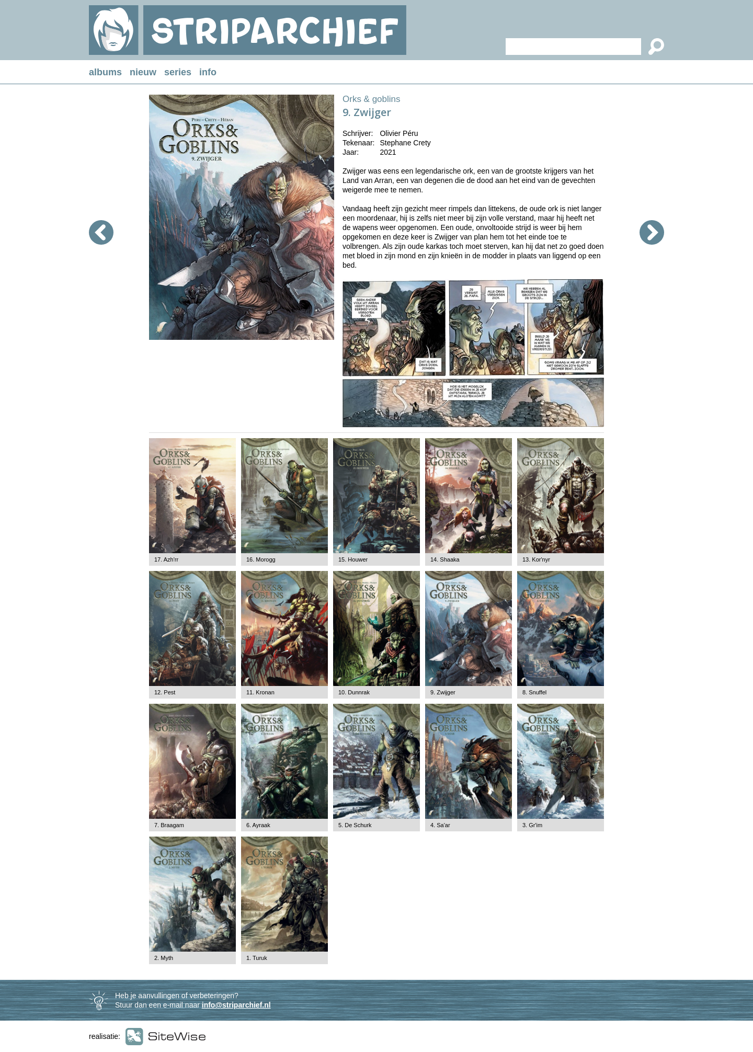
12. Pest (164, 692)
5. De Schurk (355, 825)
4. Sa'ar (440, 825)
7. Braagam (169, 825)
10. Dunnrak (354, 692)
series (177, 72)
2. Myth (163, 958)
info (207, 72)
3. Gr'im (532, 825)
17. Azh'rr (166, 559)
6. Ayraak (258, 825)
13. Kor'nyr (536, 559)
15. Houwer (353, 559)
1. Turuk (256, 958)
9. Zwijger (442, 692)
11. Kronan (260, 692)
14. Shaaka (445, 559)
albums (105, 72)
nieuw (143, 72)
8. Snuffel (534, 692)
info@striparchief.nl (236, 1005)
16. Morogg (261, 559)
